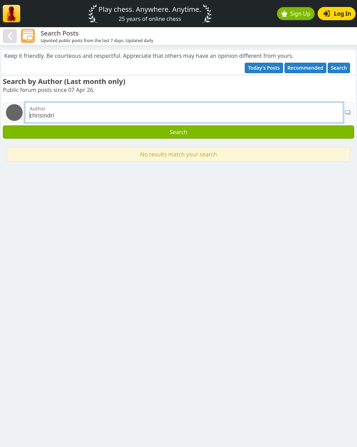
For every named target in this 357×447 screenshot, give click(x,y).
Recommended (306, 67)
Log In (337, 13)
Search (339, 67)
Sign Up (296, 13)
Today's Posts (264, 67)
